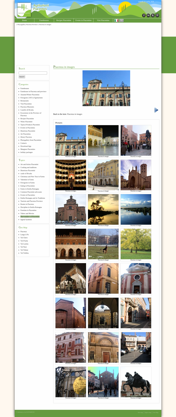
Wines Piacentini (26, 122)
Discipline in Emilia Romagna (31, 207)
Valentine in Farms (27, 180)
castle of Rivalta (26, 173)
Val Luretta (24, 244)
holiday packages (26, 152)
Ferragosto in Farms (27, 183)
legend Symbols (26, 220)
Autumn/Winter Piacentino (29, 95)
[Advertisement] (88, 45)
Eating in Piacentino (27, 186)
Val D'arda (24, 241)
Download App (25, 146)
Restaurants (24, 101)
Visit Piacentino (103, 20)
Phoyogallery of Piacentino (30, 216)
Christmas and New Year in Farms (32, 177)
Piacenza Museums (27, 107)
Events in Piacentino (83, 20)
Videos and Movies (27, 213)
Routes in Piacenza (27, 204)
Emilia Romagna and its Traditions (32, 198)
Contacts (23, 143)
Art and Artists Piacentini (29, 164)
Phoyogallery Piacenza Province (27, 24)
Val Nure (23, 247)
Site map (140, 412)
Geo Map (155, 412)
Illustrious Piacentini (27, 131)
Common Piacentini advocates (31, 192)
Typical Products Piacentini (30, 125)
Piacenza (23, 231)
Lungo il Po (24, 235)
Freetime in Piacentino (28, 210)
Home (24, 20)
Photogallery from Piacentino (30, 140)
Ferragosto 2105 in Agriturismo (31, 98)
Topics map (148, 412)
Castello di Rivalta (26, 110)
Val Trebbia (24, 253)
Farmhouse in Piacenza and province (33, 91)
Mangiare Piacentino (27, 149)
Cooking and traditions (28, 167)
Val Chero (24, 238)
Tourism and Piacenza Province (31, 201)
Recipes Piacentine (63, 20)
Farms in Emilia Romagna (29, 189)
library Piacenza (26, 137)
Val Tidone (24, 250)
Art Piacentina (25, 134)
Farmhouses (44, 20)
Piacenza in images (45, 24)
